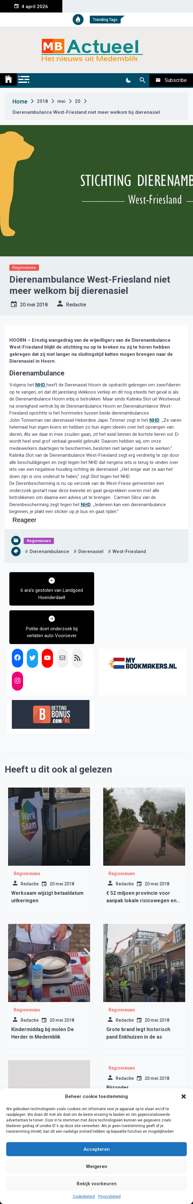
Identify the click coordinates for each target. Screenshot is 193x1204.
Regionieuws (24, 267)
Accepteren (97, 1149)
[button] (184, 1096)
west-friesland (129, 551)
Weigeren (96, 1166)
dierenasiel (91, 551)
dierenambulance (49, 551)
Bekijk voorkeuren (97, 1183)
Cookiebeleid (84, 1196)
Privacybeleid (109, 1196)
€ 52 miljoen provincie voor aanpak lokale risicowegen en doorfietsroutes (141, 862)
